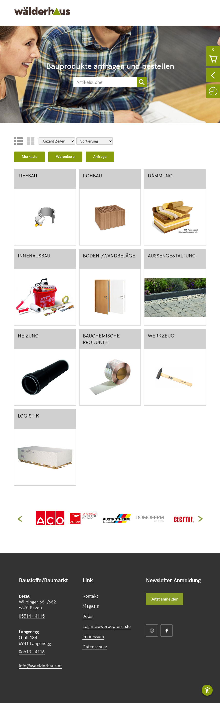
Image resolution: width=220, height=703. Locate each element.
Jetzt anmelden (164, 599)
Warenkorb (65, 156)
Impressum (93, 636)
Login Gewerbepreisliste (106, 626)
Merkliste (29, 156)
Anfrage (99, 156)
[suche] (105, 82)
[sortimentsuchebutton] (142, 82)
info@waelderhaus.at (40, 666)
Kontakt (90, 596)
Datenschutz (94, 647)
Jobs (87, 616)
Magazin (90, 606)
